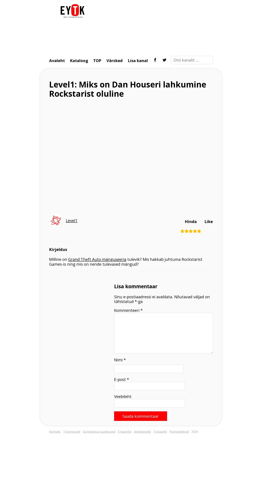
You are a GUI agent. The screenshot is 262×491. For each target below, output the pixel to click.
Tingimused (71, 431)
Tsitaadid (160, 431)
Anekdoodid (142, 431)
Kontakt (55, 431)
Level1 (72, 220)
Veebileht (123, 396)
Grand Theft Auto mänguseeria (97, 259)
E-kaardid (124, 431)
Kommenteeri (128, 310)
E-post (121, 379)
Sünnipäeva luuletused (99, 431)
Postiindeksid (179, 431)
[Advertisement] (150, 27)
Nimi (120, 360)
